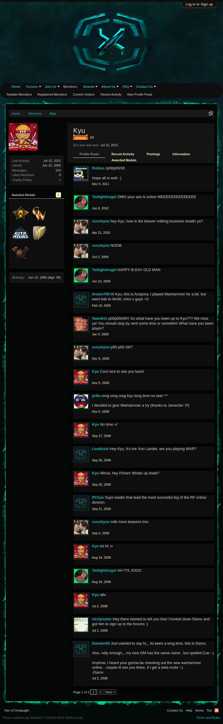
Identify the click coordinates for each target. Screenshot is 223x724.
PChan (98, 497)
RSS (217, 710)
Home (16, 86)
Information (181, 154)
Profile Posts (89, 154)
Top (209, 710)
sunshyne (101, 221)
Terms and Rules (208, 717)
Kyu (95, 371)
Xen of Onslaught (16, 710)
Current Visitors (84, 94)
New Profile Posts (139, 94)
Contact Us (144, 86)
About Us (108, 86)
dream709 (101, 294)
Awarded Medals (124, 160)
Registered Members (52, 94)
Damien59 (101, 643)
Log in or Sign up (199, 4)
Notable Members (19, 94)
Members (70, 86)
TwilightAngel (104, 197)
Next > (110, 692)
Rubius (98, 168)
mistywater (102, 619)
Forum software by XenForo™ (43, 717)
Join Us (50, 86)
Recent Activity (122, 154)
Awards (89, 86)
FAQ (125, 86)
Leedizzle (100, 449)
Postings (153, 154)
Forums (32, 86)
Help (189, 710)
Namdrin (99, 318)
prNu (96, 396)
